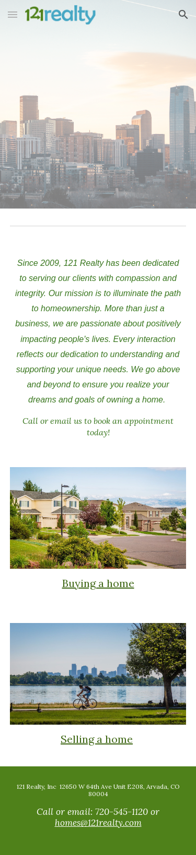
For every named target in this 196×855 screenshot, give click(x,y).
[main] (98, 346)
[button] (12, 14)
